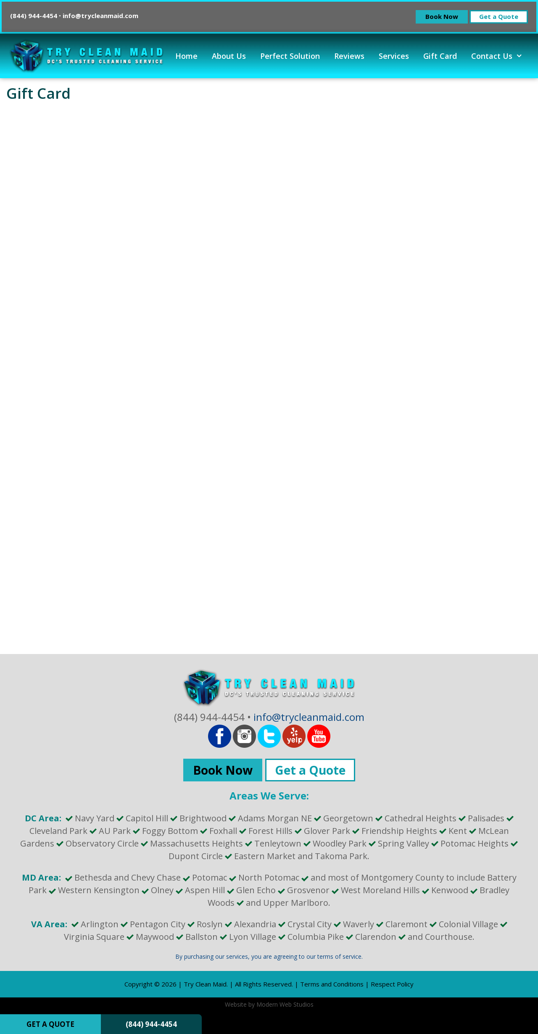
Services (394, 56)
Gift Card (440, 56)
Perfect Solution (290, 56)
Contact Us (500, 56)
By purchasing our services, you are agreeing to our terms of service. (269, 956)
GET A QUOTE (50, 1024)
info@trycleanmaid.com (100, 15)
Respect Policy (392, 984)
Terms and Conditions (332, 984)
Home (186, 56)
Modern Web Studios (285, 1004)
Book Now (441, 16)
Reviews (349, 56)
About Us (229, 56)
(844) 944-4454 (151, 1024)
